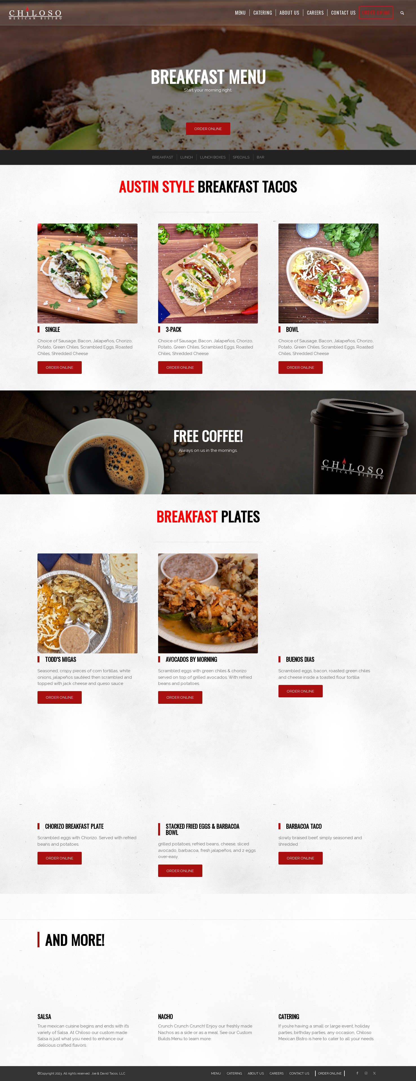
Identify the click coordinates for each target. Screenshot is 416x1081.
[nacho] (208, 989)
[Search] (402, 12)
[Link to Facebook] (357, 1073)
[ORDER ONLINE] (208, 128)
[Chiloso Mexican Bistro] (35, 12)
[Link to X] (374, 1073)
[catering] (328, 989)
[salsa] (87, 989)
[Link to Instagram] (366, 1073)
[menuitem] (240, 12)
